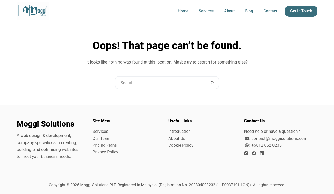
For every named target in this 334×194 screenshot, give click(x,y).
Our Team (102, 138)
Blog (249, 11)
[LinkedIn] (262, 153)
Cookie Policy (180, 145)
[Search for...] (160, 82)
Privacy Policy (105, 152)
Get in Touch (301, 11)
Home (183, 11)
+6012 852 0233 (266, 145)
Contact (270, 11)
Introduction (179, 131)
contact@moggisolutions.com (279, 138)
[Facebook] (254, 153)
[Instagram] (246, 153)
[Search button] (212, 82)
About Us (176, 138)
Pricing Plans (105, 145)
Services (206, 11)
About (229, 11)
